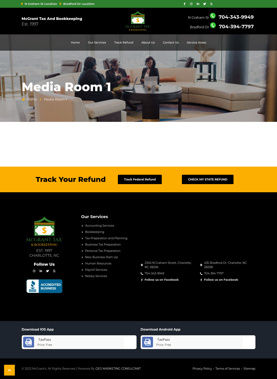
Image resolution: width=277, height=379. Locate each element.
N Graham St (221, 18)
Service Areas (196, 42)
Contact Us (171, 42)
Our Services (97, 42)
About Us (148, 42)
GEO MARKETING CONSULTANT (118, 368)
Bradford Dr (222, 27)
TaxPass (162, 339)
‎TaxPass (43, 339)
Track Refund (123, 42)
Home (75, 42)
